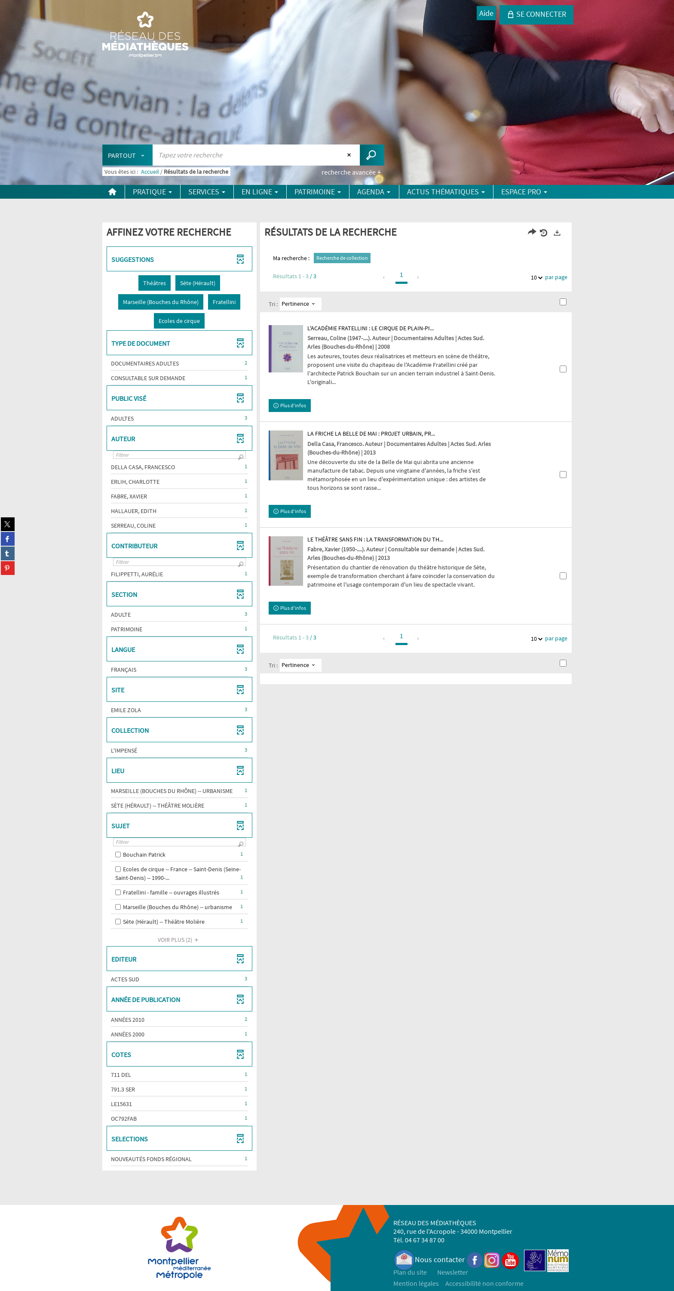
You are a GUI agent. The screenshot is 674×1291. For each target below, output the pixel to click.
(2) (179, 940)
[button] (154, 283)
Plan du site (410, 1272)
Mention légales (416, 1283)
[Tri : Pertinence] (301, 304)
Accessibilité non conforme (484, 1283)
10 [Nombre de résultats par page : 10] (535, 277)
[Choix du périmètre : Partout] (127, 155)
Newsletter (452, 1272)
